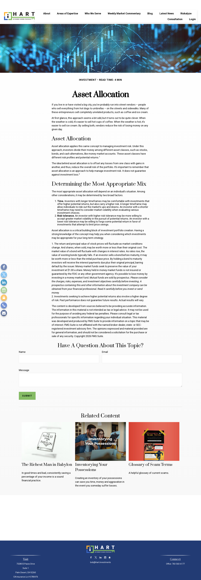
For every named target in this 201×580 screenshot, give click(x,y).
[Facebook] (4, 267)
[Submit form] (27, 387)
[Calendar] (4, 290)
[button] (47, 5)
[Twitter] (4, 275)
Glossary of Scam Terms (150, 456)
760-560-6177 (178, 555)
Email (105, 343)
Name (22, 343)
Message (24, 361)
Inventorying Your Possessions (91, 459)
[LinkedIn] (4, 282)
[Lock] (4, 298)
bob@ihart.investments (100, 554)
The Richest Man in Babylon (47, 456)
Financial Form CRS (102, 575)
